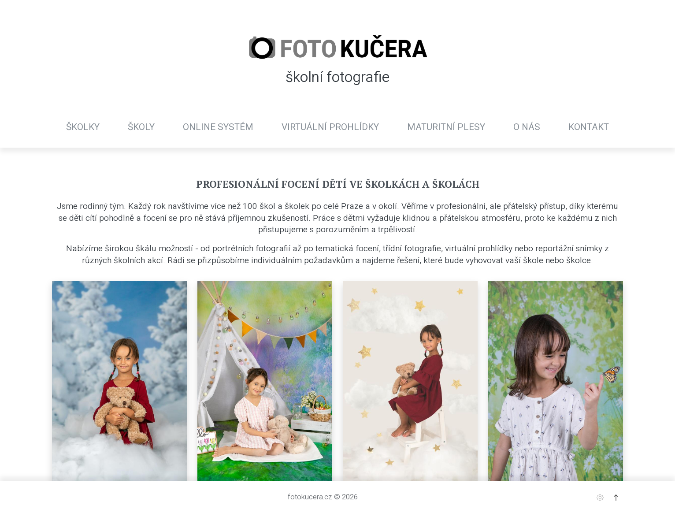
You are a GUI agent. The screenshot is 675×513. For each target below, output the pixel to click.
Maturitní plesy (446, 127)
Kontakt (588, 127)
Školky (83, 127)
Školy (141, 127)
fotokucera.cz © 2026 (323, 496)
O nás (526, 127)
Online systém (218, 127)
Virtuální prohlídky (330, 127)
